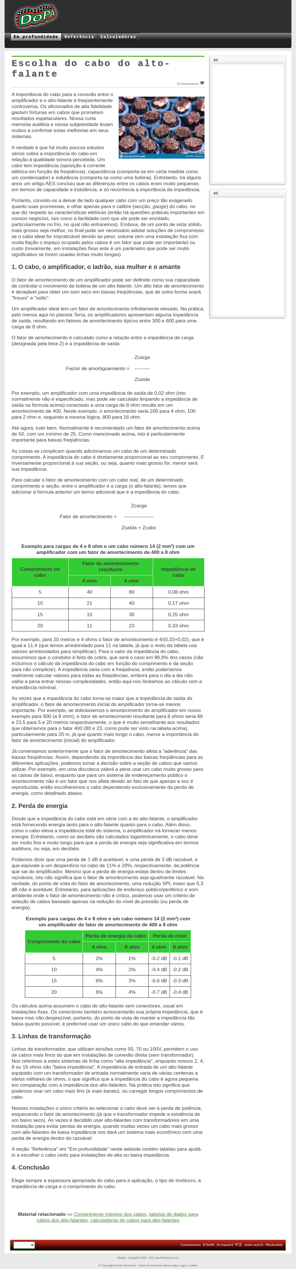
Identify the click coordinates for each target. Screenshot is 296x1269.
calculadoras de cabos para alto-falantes (134, 1220)
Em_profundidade (36, 37)
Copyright (108, 1265)
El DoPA (208, 1244)
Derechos (157, 1265)
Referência (79, 37)
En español (225, 1244)
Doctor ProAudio (125, 1265)
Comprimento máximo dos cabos (110, 1214)
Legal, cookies (189, 1265)
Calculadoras (118, 37)
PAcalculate (274, 1244)
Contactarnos (190, 1244)
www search (254, 1244)
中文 (238, 1244)
